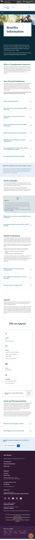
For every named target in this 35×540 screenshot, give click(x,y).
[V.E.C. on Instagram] (20, 498)
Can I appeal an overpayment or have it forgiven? (15, 277)
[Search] (19, 7)
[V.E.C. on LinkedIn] (9, 498)
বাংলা (9, 534)
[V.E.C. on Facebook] (5, 498)
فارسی (20, 531)
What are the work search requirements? (15, 133)
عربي (15, 531)
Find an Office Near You (10, 383)
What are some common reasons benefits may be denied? (17, 217)
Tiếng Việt (6, 532)
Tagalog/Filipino (23, 532)
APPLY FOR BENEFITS (10, 445)
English (19, 1)
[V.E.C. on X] (16, 498)
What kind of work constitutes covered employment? (14, 140)
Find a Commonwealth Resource (28, 2)
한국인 (24, 531)
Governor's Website (9, 504)
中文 (11, 532)
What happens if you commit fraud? (14, 431)
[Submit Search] (29, 7)
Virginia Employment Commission (10, 0)
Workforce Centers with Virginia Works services (16, 493)
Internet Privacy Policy (10, 519)
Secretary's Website (9, 508)
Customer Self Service (9, 341)
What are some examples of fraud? (14, 423)
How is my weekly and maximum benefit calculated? (15, 125)
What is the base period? (11, 101)
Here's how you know (7, 2)
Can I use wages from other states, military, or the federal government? (16, 148)
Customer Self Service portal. (13, 207)
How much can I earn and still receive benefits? (14, 117)
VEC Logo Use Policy (20, 519)
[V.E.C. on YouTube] (13, 498)
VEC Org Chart (7, 461)
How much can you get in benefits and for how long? (15, 109)
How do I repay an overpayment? (13, 285)
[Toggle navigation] (2, 12)
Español (10, 531)
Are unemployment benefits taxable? (14, 156)
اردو (5, 534)
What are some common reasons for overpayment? (14, 269)
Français (15, 532)
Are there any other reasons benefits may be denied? (16, 225)
